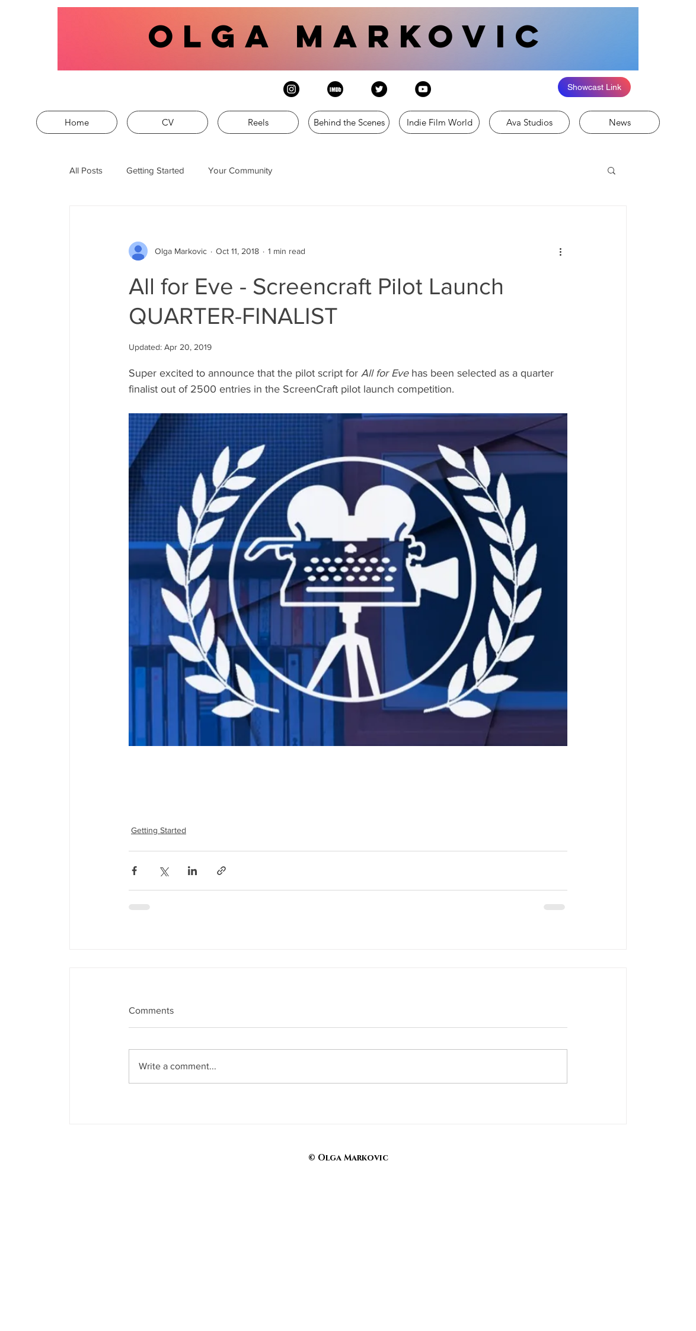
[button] (611, 170)
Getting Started (155, 170)
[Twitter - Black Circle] (379, 89)
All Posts (86, 170)
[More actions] (560, 251)
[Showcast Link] (594, 87)
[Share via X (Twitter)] (163, 870)
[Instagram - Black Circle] (291, 89)
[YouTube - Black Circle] (423, 89)
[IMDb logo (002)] (335, 89)
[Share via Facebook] (134, 870)
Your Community (240, 170)
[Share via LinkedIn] (192, 870)
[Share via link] (221, 870)
